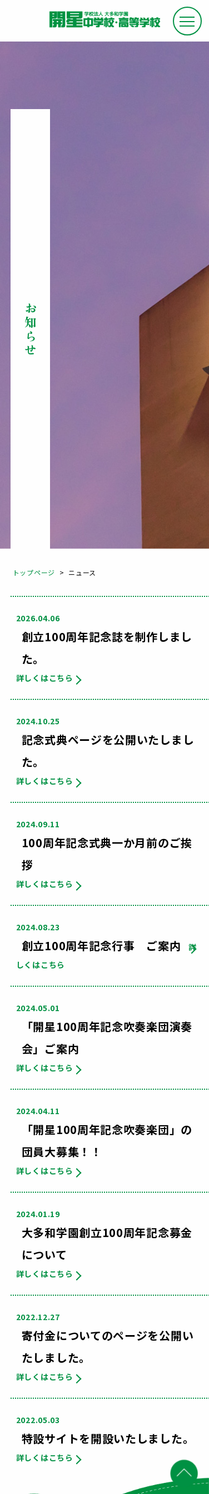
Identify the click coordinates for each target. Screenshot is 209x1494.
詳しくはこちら (44, 677)
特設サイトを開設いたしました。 (108, 1438)
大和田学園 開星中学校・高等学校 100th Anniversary (104, 23)
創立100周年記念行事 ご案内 (101, 945)
